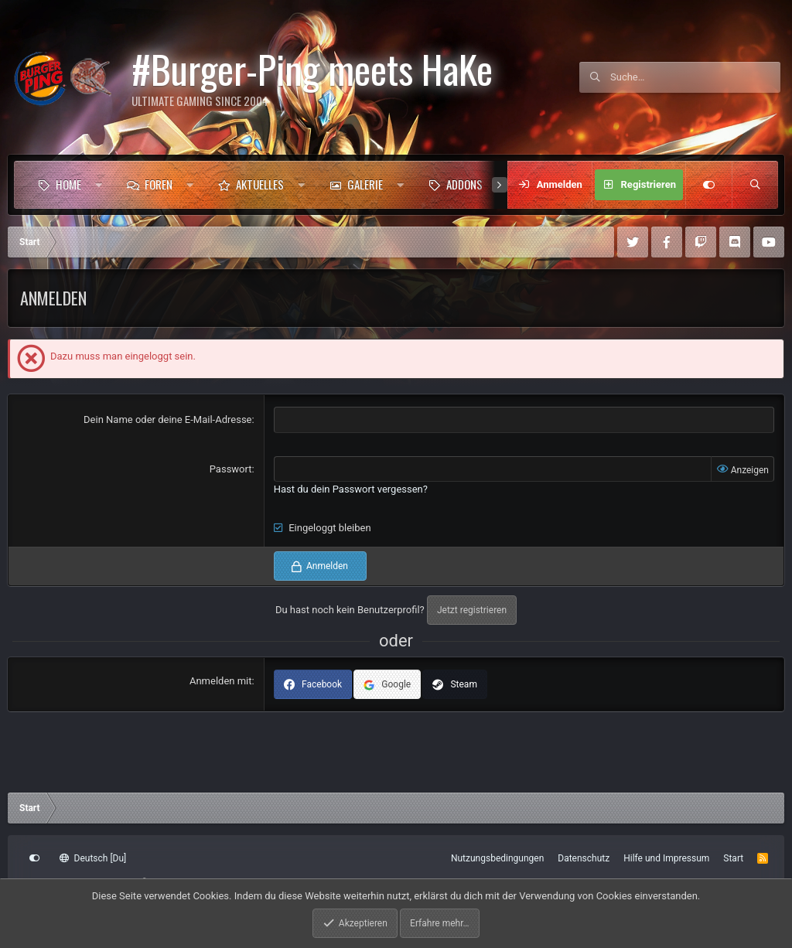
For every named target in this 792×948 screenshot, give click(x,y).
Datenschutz (583, 858)
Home (68, 184)
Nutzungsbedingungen (497, 858)
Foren (158, 184)
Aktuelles (260, 184)
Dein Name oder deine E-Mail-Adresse (167, 419)
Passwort (231, 469)
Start (733, 858)
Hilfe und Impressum (666, 858)
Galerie (365, 184)
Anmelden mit (220, 681)
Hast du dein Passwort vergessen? (351, 489)
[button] (99, 185)
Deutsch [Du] (93, 858)
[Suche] (695, 77)
